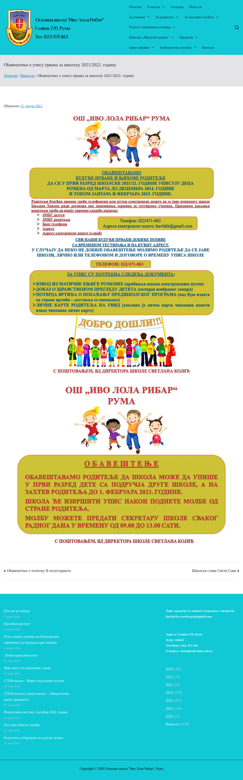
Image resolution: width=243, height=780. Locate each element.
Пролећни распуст (17, 624)
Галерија (177, 7)
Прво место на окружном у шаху (27, 668)
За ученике (139, 17)
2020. (169, 669)
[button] (162, 7)
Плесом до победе (17, 611)
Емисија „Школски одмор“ (151, 37)
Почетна (135, 7)
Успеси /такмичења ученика (152, 27)
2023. (169, 692)
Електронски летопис (178, 47)
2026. (169, 716)
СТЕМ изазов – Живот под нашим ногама (34, 681)
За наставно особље (202, 17)
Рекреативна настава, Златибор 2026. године (36, 712)
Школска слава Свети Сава (214, 571)
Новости (195, 7)
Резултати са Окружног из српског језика (33, 738)
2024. (169, 700)
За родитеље (167, 17)
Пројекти (188, 37)
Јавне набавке (141, 47)
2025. (169, 708)
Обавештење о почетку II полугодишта (39, 571)
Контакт (208, 47)
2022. (169, 685)
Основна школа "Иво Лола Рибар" (129, 768)
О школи (156, 7)
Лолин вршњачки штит (21, 655)
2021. (169, 677)
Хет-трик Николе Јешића (22, 725)
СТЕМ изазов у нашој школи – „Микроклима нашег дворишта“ (36, 696)
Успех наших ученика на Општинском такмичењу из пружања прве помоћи (31, 639)
